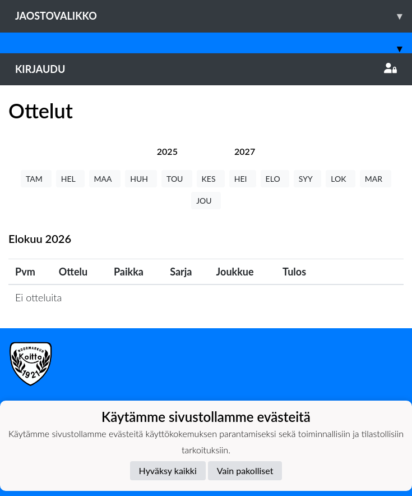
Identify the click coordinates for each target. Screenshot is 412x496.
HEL (70, 178)
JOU (206, 200)
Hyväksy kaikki (168, 470)
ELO (275, 178)
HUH (141, 178)
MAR (375, 178)
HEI (242, 178)
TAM (36, 178)
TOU (176, 178)
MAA (105, 178)
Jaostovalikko (213, 16)
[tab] (167, 151)
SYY (307, 178)
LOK (340, 178)
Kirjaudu (206, 69)
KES (211, 178)
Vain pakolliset (245, 470)
